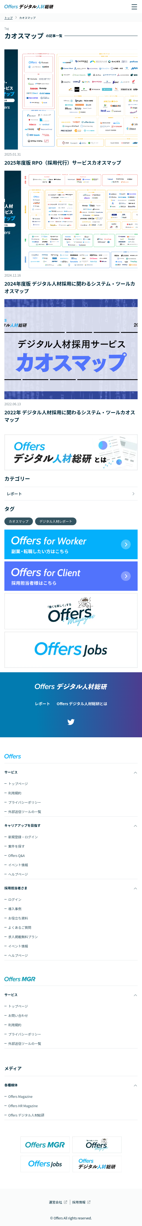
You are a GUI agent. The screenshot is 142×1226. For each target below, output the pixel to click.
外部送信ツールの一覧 (24, 811)
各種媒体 (11, 1084)
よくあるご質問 (19, 927)
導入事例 (14, 908)
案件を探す (16, 846)
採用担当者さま (15, 887)
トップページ (18, 783)
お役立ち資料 (18, 918)
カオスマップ (19, 521)
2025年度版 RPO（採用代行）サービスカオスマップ (62, 162)
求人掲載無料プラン (23, 936)
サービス (11, 772)
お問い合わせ (18, 1015)
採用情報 (79, 1202)
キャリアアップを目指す (22, 825)
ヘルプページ (18, 874)
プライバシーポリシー (24, 802)
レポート (42, 703)
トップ (8, 18)
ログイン (14, 899)
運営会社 (55, 1202)
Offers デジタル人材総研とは (82, 703)
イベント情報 (18, 864)
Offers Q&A (16, 855)
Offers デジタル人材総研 (26, 1115)
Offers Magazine (20, 1096)
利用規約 (14, 793)
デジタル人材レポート (55, 521)
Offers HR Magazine (23, 1105)
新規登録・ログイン (23, 836)
